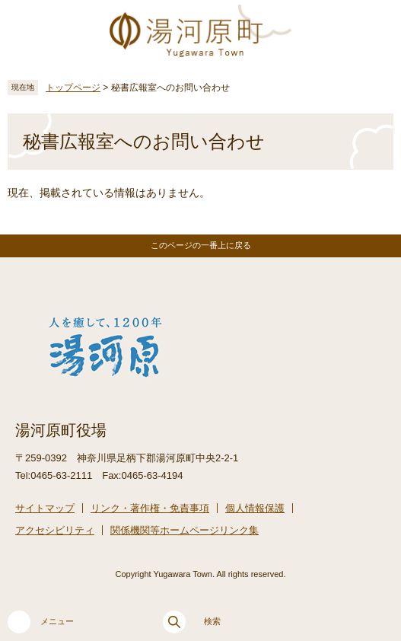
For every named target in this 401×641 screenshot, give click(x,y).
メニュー (41, 622)
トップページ (73, 87)
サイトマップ (45, 508)
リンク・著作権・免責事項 (150, 508)
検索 (192, 622)
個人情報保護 (255, 508)
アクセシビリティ (54, 530)
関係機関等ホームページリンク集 (184, 530)
